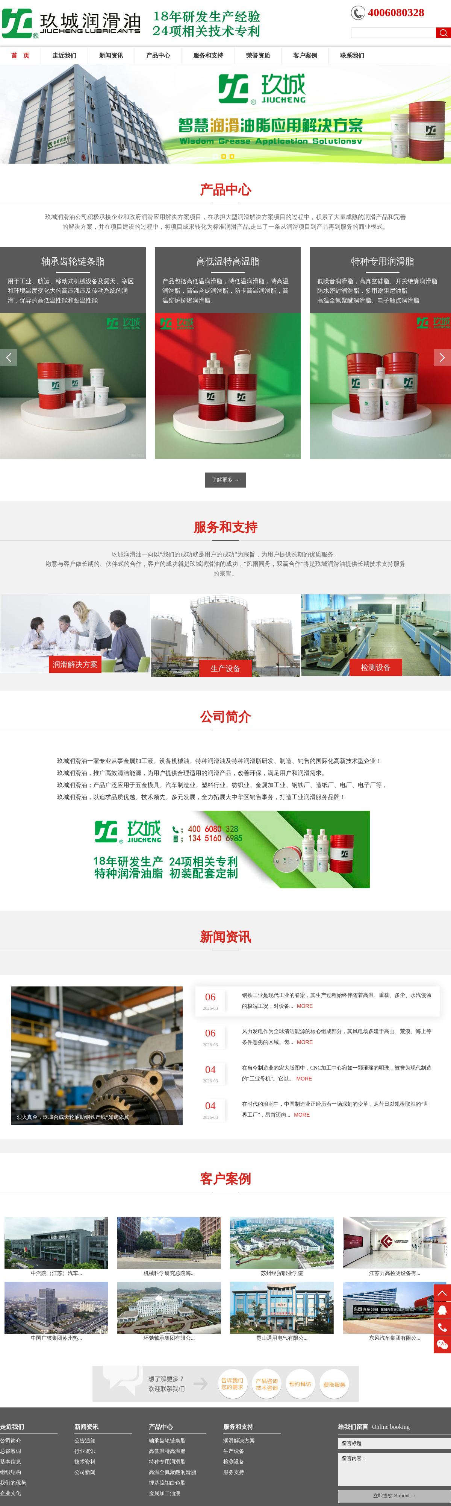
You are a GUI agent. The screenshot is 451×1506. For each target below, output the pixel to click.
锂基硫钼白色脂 (167, 1483)
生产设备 (233, 1451)
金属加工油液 (164, 1493)
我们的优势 (13, 1483)
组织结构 (10, 1472)
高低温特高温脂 (227, 261)
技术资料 (84, 1462)
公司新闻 (84, 1472)
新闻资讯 (111, 55)
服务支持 (233, 1472)
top (442, 1292)
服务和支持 (208, 55)
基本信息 (10, 1462)
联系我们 (352, 55)
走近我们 (64, 55)
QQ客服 (442, 1310)
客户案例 (305, 55)
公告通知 (84, 1441)
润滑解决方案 (239, 1441)
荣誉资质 (258, 55)
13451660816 (442, 1327)
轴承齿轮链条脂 (72, 261)
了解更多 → (225, 480)
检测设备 (233, 1462)
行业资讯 (84, 1451)
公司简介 (10, 1441)
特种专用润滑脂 (382, 261)
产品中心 (158, 55)
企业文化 (10, 1493)
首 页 (20, 55)
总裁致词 (10, 1451)
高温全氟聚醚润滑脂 (172, 1472)
